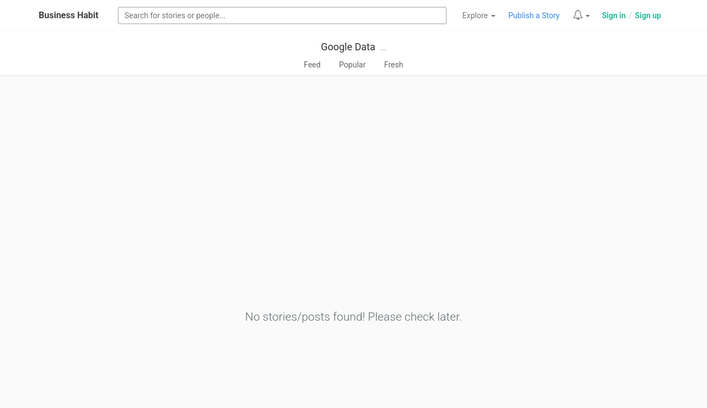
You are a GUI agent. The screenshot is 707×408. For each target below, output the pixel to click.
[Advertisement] (353, 164)
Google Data (348, 47)
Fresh (393, 64)
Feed (312, 64)
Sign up (648, 15)
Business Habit (68, 15)
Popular (352, 64)
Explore (478, 15)
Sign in (614, 15)
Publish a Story (534, 15)
